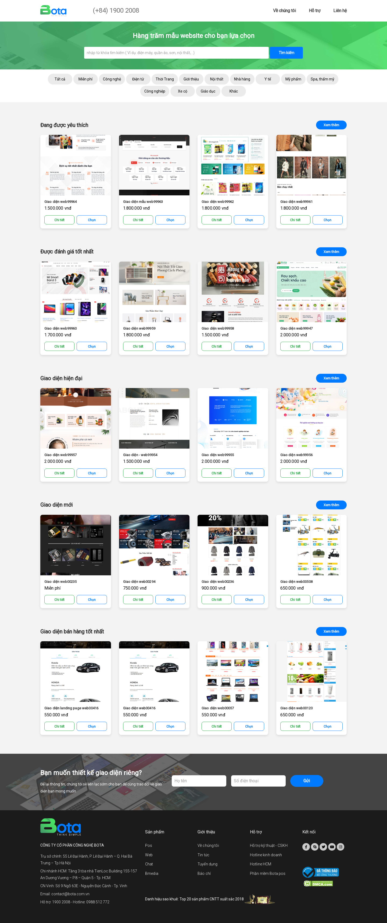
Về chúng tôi (284, 10)
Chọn (92, 220)
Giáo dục (208, 91)
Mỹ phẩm (293, 79)
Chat (149, 864)
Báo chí (204, 873)
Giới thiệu (191, 79)
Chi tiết (59, 220)
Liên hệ (340, 10)
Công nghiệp (154, 91)
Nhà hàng (242, 79)
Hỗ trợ (314, 10)
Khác (234, 91)
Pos (148, 845)
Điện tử (138, 79)
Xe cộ (182, 91)
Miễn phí (85, 79)
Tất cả (60, 79)
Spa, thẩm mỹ (322, 79)
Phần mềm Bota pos (267, 873)
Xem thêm (331, 125)
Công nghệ (112, 79)
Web (149, 855)
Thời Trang (165, 79)
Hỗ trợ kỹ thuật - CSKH (269, 845)
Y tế (267, 79)
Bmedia (151, 873)
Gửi (306, 780)
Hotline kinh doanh (266, 855)
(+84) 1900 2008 (116, 10)
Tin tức (203, 855)
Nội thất (216, 79)
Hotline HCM (260, 864)
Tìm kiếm (286, 53)
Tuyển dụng (207, 864)
